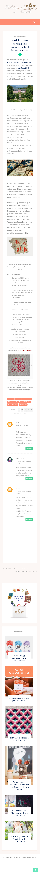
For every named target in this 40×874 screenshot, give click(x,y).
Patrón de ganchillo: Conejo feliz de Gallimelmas (19, 839)
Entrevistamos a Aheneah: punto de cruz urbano (19, 813)
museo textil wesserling (22, 401)
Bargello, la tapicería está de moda (19, 739)
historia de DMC (23, 68)
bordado (11, 399)
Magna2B (22, 260)
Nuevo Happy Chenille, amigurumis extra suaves (19, 658)
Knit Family (21, 458)
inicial (10, 401)
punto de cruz (13, 404)
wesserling (23, 404)
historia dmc (27, 399)
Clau (18, 423)
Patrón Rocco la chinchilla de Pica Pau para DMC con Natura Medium (19, 786)
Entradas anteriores (26, 571)
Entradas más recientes (15, 569)
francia (18, 399)
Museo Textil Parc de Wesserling (19, 62)
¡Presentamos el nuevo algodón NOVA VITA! (19, 699)
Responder (29, 448)
